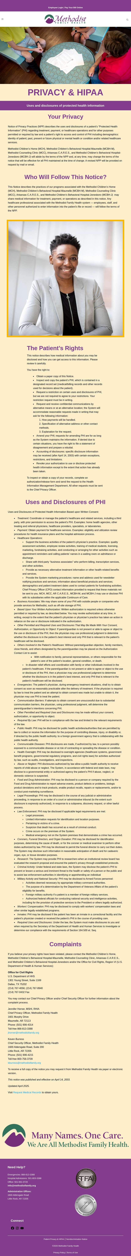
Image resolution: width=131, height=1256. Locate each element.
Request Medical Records (27, 1092)
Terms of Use (72, 1252)
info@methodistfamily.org (22, 1185)
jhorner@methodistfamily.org (23, 1032)
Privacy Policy (59, 1252)
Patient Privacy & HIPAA (54, 1239)
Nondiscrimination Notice (76, 1239)
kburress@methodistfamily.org (24, 1063)
